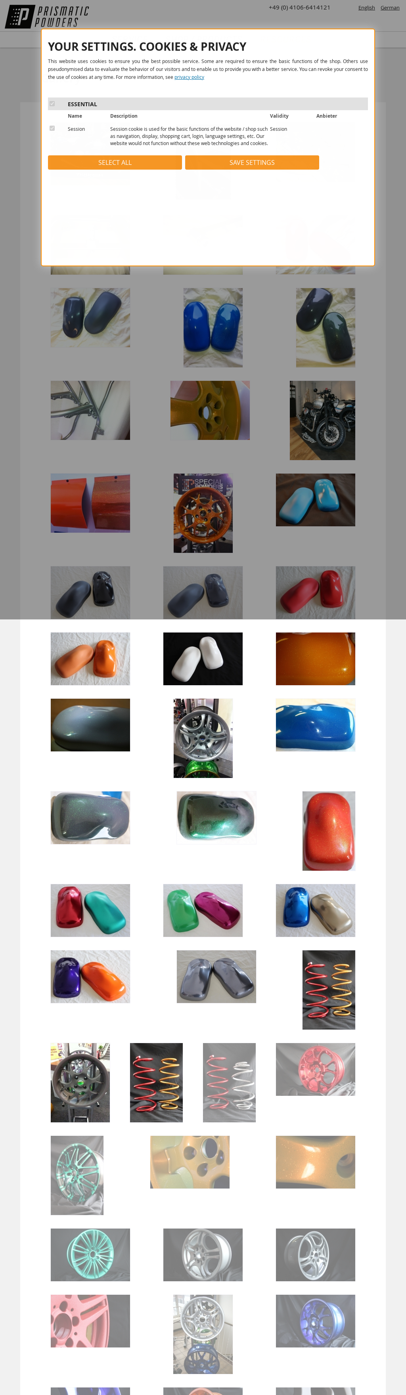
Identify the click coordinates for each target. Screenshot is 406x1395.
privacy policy (189, 77)
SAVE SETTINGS (252, 162)
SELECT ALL (115, 162)
